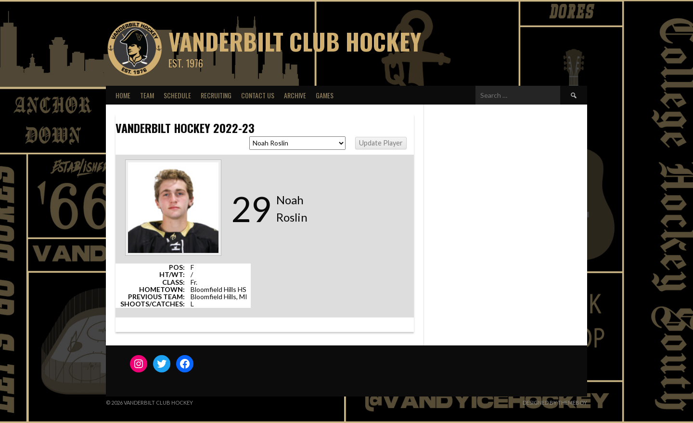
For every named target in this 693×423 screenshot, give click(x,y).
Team (147, 95)
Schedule (177, 95)
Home (123, 95)
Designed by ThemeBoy (555, 402)
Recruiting (216, 95)
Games (325, 95)
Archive (295, 95)
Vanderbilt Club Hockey (294, 41)
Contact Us (257, 95)
